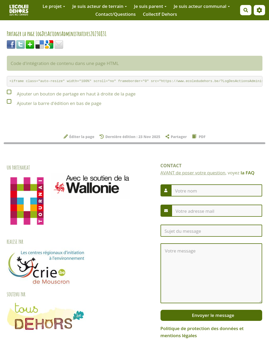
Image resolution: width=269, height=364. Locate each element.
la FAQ (248, 173)
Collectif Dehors (160, 14)
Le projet (54, 6)
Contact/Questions (115, 14)
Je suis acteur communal (202, 6)
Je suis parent (150, 6)
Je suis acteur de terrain (99, 6)
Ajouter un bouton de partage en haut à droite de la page (71, 93)
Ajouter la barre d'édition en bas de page (54, 102)
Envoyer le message (212, 315)
